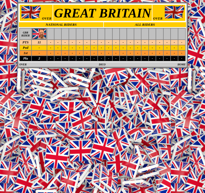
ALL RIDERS (145, 25)
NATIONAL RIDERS (61, 25)
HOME (182, 64)
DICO (102, 64)
